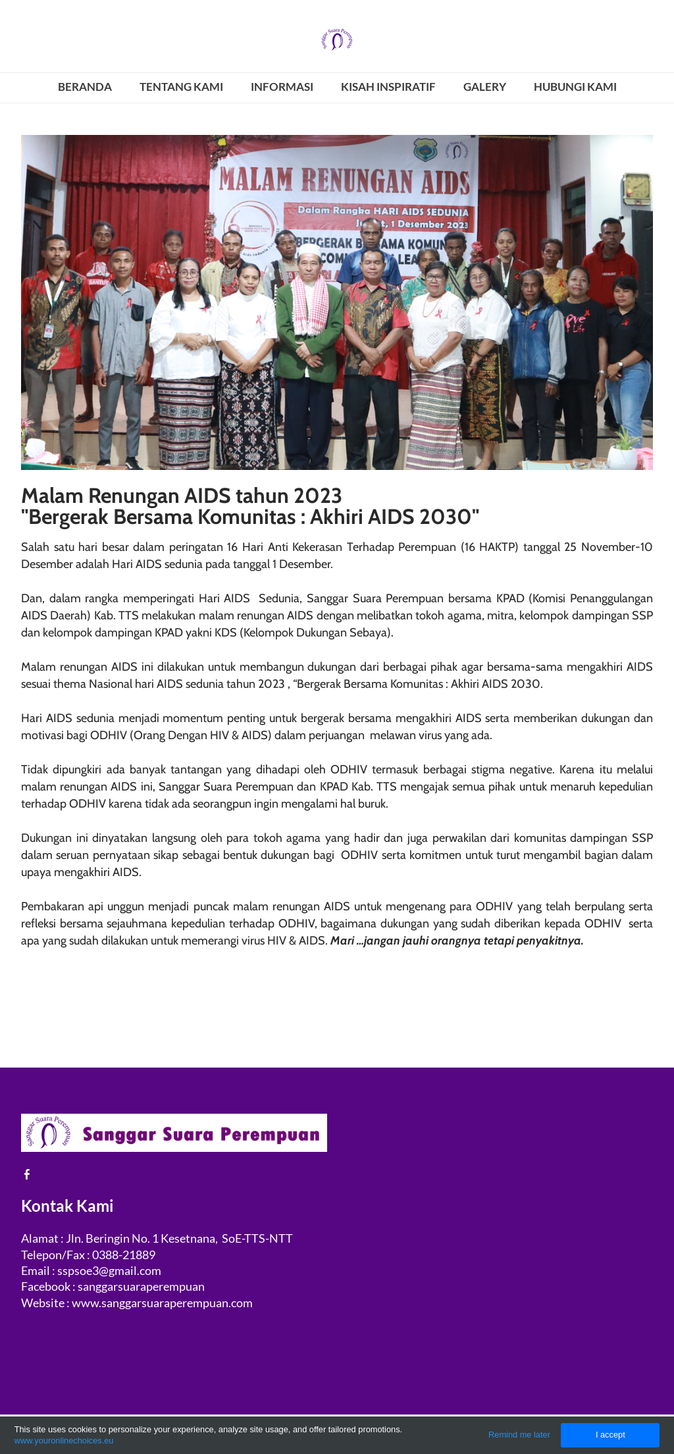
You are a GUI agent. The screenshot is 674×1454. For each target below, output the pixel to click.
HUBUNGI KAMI (575, 86)
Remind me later (519, 1435)
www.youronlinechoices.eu (64, 1440)
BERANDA (85, 86)
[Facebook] (27, 1174)
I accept (610, 1435)
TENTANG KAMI (181, 86)
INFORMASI (282, 86)
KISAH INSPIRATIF (388, 86)
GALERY (484, 86)
